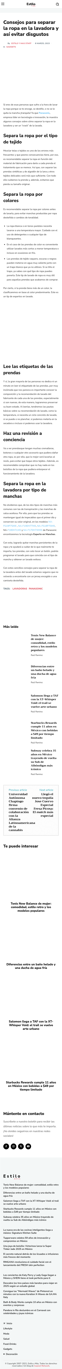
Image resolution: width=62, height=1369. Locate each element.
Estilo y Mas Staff (21, 43)
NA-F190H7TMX (27, 525)
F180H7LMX (14, 529)
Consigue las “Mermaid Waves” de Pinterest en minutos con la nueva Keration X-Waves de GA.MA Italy (30, 1294)
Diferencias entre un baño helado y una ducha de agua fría (43, 672)
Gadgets (11, 47)
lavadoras (20, 588)
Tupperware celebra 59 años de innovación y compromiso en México (26, 1239)
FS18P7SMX (48, 525)
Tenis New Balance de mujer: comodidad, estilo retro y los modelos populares (44, 643)
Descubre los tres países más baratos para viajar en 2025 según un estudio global (30, 1284)
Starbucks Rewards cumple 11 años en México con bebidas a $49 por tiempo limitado (44, 730)
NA (39, 525)
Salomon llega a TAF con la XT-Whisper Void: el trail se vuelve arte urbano (44, 701)
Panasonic (36, 588)
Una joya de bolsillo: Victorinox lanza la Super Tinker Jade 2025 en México (27, 1247)
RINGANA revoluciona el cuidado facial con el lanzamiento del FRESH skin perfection (27, 1263)
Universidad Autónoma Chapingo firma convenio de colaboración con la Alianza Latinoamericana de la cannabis (22, 812)
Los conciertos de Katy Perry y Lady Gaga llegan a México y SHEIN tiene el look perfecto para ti (29, 1277)
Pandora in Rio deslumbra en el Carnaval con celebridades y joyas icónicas (26, 1312)
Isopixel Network (41, 1366)
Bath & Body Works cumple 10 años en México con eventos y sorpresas (30, 1304)
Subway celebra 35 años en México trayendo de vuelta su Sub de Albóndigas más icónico (44, 760)
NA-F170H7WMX (32, 529)
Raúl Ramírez (37, 655)
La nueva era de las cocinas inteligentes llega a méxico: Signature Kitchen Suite (28, 1231)
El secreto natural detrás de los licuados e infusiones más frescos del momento (31, 1255)
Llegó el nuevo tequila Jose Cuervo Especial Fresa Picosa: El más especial (42, 805)
